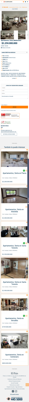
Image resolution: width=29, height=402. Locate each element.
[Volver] (2, 1)
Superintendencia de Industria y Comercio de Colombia (15, 388)
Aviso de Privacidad (14, 383)
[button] (14, 52)
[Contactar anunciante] (26, 171)
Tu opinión (28, 201)
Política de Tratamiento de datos (11, 110)
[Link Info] (14, 176)
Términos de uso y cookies (14, 385)
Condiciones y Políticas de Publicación (14, 379)
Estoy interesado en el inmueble (14, 97)
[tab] (14, 52)
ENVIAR (14, 107)
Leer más (14, 78)
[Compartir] (27, 1)
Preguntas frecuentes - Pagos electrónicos (14, 387)
